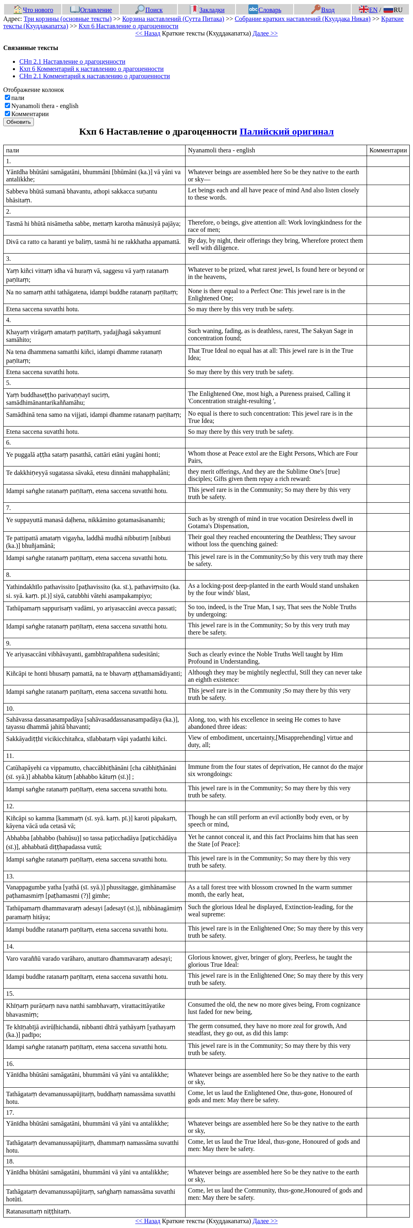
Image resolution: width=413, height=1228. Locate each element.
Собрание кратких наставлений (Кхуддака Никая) (303, 18)
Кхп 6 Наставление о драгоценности (128, 26)
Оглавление (91, 9)
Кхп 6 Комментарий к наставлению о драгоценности (91, 68)
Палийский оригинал (287, 131)
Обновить (18, 122)
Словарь (264, 9)
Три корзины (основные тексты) (68, 18)
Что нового (33, 9)
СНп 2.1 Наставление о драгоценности (72, 61)
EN (368, 9)
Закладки (207, 9)
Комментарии (30, 113)
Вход (323, 9)
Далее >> (264, 33)
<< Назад (147, 33)
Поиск (149, 9)
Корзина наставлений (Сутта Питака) (173, 18)
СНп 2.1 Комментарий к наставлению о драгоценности (94, 76)
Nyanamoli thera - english (45, 105)
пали (17, 97)
